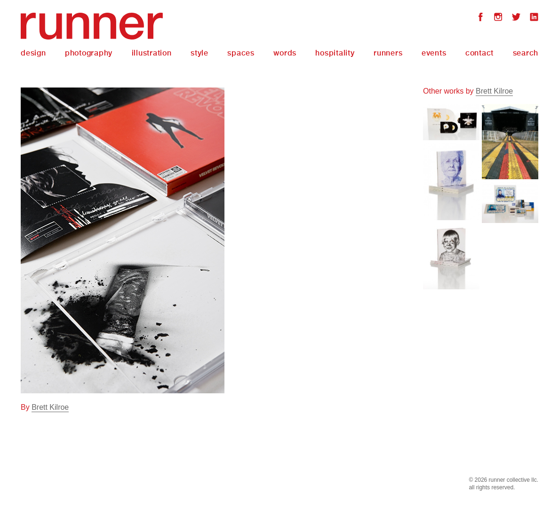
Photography (88, 52)
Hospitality (334, 52)
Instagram (498, 18)
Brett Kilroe (50, 407)
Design (33, 52)
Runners (388, 52)
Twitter (516, 18)
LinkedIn (534, 18)
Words (284, 52)
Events (434, 52)
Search (526, 52)
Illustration (152, 52)
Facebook (480, 18)
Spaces (241, 52)
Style (199, 52)
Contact (479, 52)
